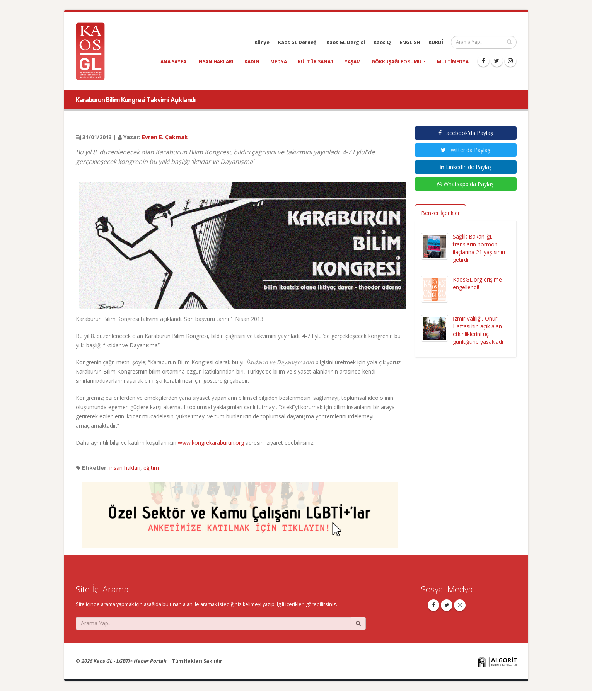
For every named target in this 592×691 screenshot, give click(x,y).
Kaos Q (382, 42)
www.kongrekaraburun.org (211, 442)
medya (278, 61)
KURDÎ (435, 42)
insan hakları (215, 61)
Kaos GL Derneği (298, 42)
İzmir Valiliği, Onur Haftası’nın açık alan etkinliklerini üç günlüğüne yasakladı (478, 330)
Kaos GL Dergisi (345, 42)
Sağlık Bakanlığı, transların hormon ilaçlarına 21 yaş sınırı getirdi (479, 248)
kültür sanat (316, 61)
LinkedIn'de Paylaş (466, 167)
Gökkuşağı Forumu (396, 61)
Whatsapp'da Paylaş (465, 184)
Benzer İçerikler (440, 213)
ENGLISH (409, 42)
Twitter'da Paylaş (465, 150)
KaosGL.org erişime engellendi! (477, 283)
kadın (251, 61)
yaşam (353, 61)
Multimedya (453, 61)
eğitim (151, 467)
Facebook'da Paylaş (465, 132)
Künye (262, 42)
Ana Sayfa (173, 61)
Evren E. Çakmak (165, 137)
